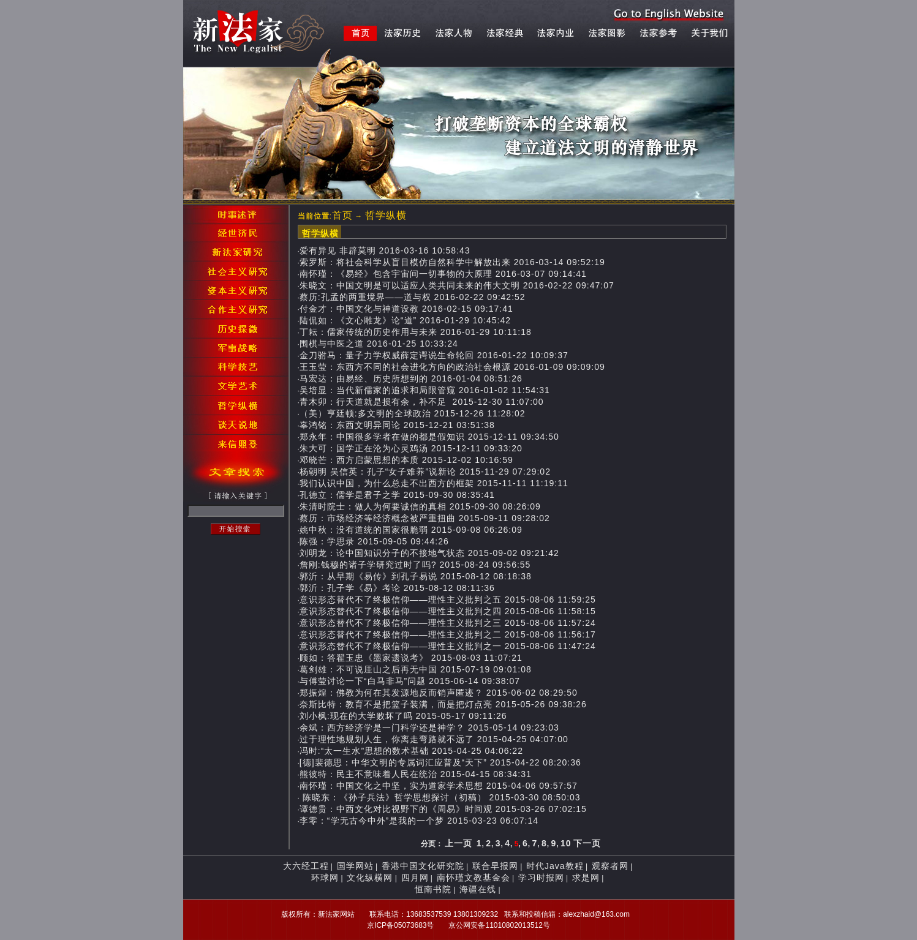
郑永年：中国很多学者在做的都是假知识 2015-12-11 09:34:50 (429, 437)
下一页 (587, 843)
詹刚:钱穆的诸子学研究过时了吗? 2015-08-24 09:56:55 (415, 565)
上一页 (458, 843)
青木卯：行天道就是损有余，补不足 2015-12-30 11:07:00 (422, 402)
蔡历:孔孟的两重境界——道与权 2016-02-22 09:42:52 (413, 297)
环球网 (325, 877)
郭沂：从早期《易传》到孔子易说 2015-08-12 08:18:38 (416, 576)
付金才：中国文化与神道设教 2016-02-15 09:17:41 (406, 309)
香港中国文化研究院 (423, 866)
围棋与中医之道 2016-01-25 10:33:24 (379, 343)
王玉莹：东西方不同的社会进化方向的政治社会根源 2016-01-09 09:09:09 (452, 367)
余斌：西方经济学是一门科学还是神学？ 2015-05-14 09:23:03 (429, 727)
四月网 (415, 877)
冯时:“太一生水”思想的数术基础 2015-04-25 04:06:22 (411, 751)
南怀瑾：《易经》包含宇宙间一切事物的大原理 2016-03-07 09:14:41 (443, 274)
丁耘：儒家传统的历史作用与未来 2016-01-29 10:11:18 (416, 332)
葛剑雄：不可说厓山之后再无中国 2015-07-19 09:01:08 (416, 669)
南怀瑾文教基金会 (473, 877)
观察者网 (610, 866)
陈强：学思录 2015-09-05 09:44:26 (374, 541)
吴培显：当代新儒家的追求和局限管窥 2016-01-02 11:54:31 (425, 390)
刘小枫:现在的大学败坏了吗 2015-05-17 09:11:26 (403, 716)
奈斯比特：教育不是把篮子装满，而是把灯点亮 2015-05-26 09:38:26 (443, 704)
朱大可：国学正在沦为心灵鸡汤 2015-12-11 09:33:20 (411, 448)
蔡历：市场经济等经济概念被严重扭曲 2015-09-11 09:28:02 (425, 518)
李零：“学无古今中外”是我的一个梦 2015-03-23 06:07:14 (419, 820)
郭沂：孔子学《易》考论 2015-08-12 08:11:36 (397, 588)
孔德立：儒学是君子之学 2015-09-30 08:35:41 (397, 495)
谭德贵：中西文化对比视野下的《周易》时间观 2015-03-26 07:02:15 (443, 809)
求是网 (586, 877)
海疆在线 (477, 889)
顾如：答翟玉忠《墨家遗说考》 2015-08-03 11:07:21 (411, 658)
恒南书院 (433, 889)
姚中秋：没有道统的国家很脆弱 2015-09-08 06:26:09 (411, 530)
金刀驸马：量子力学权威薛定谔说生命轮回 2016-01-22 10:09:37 (434, 355)
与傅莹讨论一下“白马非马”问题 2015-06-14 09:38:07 (410, 681)
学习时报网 (541, 877)
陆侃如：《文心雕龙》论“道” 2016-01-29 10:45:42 (405, 320)
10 (566, 843)
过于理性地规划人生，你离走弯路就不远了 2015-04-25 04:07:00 (434, 739)
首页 (342, 215)
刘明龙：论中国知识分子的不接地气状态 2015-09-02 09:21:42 (429, 553)
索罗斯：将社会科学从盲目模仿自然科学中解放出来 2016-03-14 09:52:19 (452, 262)
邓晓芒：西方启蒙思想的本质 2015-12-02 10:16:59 (406, 460)
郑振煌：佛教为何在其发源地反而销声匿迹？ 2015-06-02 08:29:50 (439, 692)
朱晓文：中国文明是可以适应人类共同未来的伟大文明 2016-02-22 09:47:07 (457, 285)
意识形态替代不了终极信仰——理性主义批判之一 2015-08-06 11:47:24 (448, 646)
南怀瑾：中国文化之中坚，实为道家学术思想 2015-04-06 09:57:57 (439, 786)
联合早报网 (495, 866)
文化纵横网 (370, 877)
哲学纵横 (386, 215)
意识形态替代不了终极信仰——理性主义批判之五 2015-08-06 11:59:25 (448, 599)
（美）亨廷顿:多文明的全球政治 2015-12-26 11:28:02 (413, 413)
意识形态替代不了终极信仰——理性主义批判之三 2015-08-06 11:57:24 (448, 623)
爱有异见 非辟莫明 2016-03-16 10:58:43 (385, 250)
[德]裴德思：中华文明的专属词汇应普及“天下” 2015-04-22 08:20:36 (440, 762)
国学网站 (355, 866)
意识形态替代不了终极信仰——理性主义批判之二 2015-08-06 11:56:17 (448, 634)
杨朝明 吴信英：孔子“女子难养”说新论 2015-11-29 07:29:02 (425, 471)
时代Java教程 (555, 866)
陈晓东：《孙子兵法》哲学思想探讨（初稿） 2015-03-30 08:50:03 (440, 797)
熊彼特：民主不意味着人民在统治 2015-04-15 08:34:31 (416, 774)
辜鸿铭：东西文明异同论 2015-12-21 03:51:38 (397, 425)
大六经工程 (306, 866)
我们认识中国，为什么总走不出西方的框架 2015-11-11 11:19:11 (434, 483)
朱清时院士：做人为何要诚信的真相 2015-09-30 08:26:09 (420, 506)
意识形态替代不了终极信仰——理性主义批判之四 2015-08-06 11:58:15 (448, 611)
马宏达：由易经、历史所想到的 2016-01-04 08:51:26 (411, 378)
